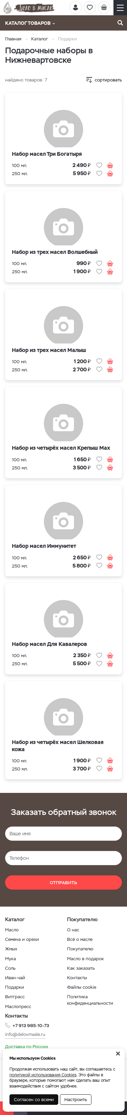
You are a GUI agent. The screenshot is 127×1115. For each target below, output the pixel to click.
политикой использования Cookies (43, 1075)
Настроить (75, 1099)
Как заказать (81, 968)
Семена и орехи (22, 939)
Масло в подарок (85, 959)
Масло (12, 930)
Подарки (14, 987)
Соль (10, 968)
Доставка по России (26, 1046)
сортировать (108, 80)
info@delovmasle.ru (25, 1034)
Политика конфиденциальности (90, 1000)
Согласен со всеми (34, 1099)
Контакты (77, 978)
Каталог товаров (30, 23)
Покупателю (80, 949)
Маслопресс (18, 1006)
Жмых (11, 949)
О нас (73, 930)
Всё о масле (79, 939)
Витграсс (15, 997)
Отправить (63, 883)
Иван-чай (15, 978)
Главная (13, 39)
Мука (10, 959)
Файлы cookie (81, 987)
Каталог (39, 39)
